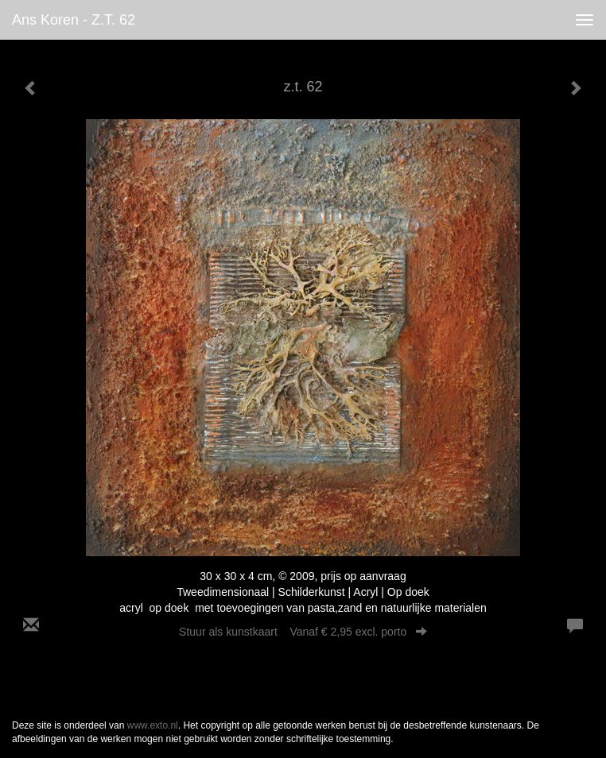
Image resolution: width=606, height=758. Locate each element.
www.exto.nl (152, 725)
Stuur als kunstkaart (303, 631)
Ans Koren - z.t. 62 (73, 20)
